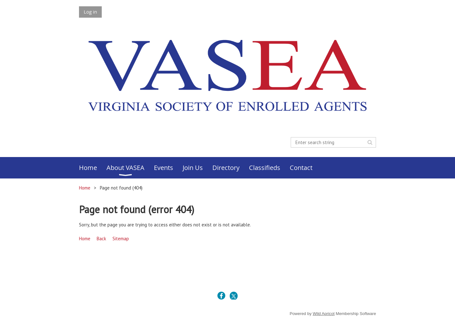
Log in (90, 12)
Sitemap (120, 239)
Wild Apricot (324, 313)
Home (84, 188)
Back (101, 239)
